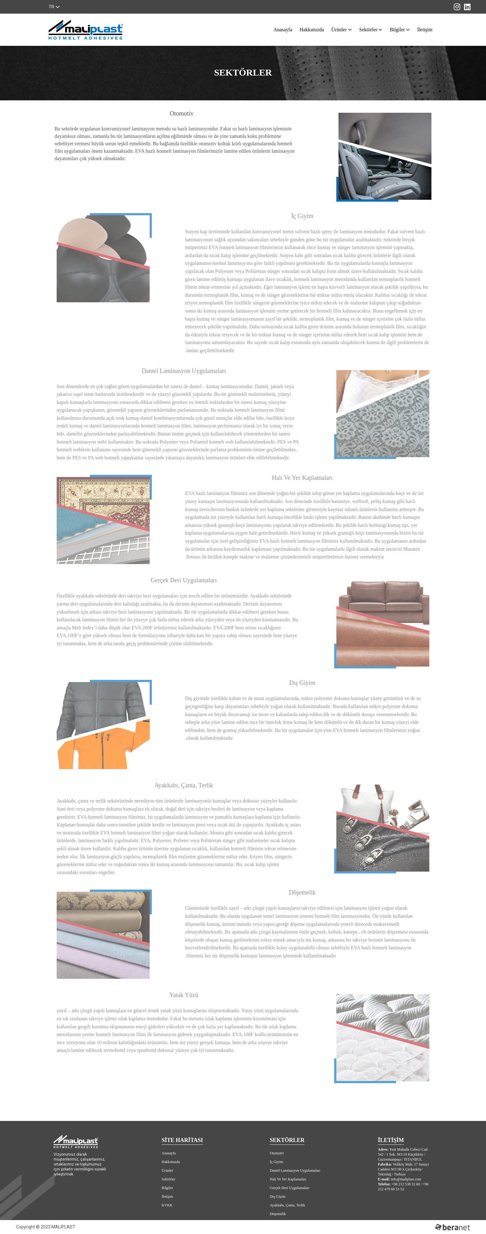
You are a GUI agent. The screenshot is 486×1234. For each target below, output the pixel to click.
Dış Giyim (277, 1196)
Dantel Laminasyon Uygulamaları (295, 1170)
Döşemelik (278, 1214)
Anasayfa (282, 29)
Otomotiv (277, 1153)
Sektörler (369, 30)
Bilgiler (398, 30)
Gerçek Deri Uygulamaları (289, 1188)
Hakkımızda (312, 29)
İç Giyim (276, 1162)
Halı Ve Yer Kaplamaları (288, 1179)
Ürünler (340, 30)
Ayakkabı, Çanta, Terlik (287, 1205)
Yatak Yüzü (278, 1222)
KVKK (167, 1205)
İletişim (424, 29)
